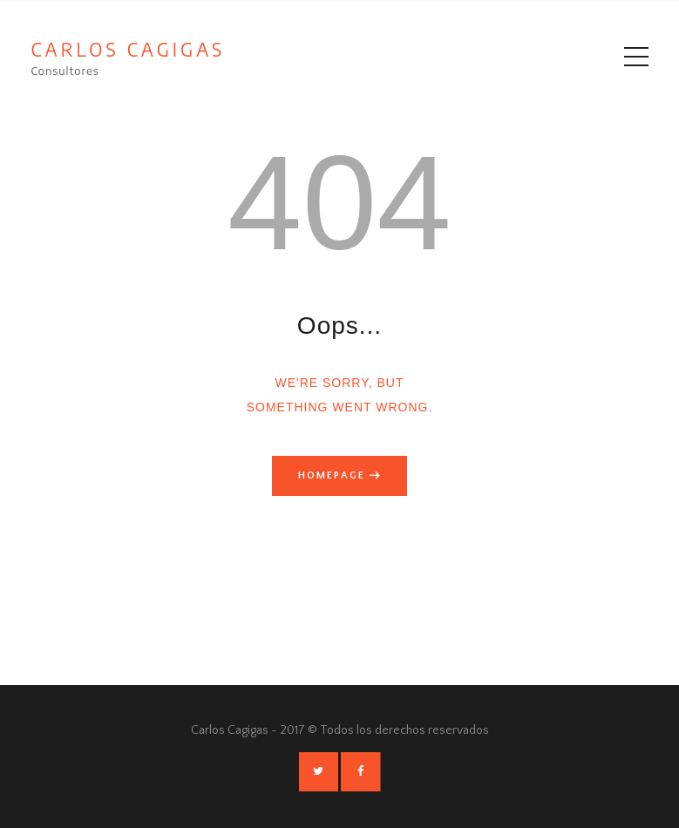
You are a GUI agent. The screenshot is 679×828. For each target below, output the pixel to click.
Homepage (331, 475)
